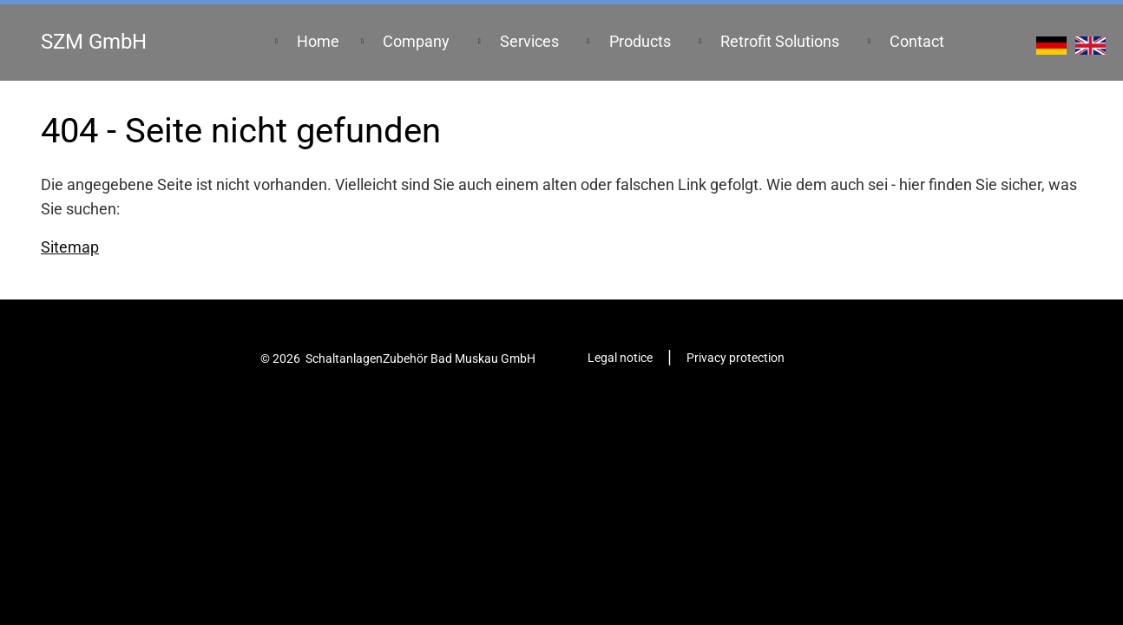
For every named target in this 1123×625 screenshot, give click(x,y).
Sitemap (70, 247)
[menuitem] (318, 42)
